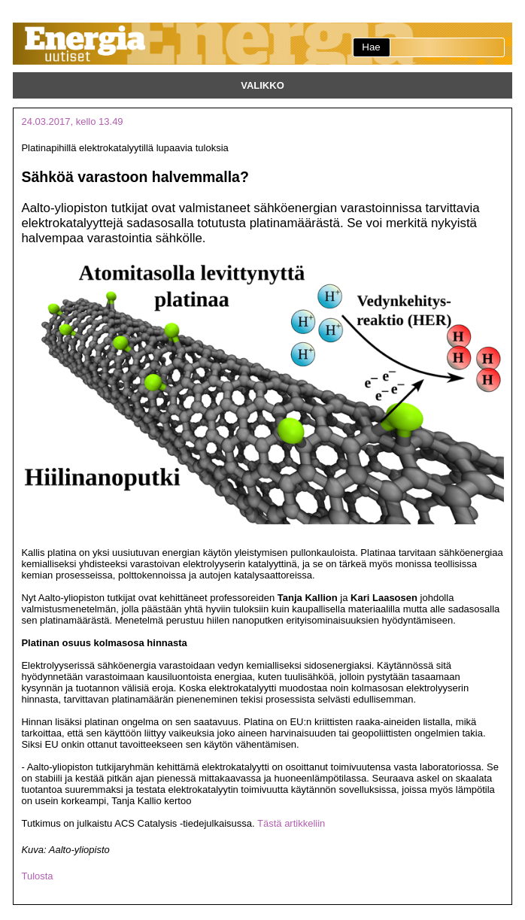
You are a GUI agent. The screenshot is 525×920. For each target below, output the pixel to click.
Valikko (262, 85)
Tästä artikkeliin (291, 823)
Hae (371, 47)
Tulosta (37, 876)
